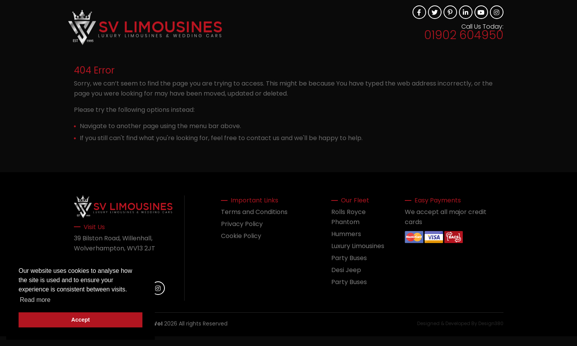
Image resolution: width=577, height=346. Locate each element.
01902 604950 (463, 35)
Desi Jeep (346, 269)
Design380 (490, 323)
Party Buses (349, 258)
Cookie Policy (241, 235)
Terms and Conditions (254, 211)
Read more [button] (35, 299)
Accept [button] (80, 320)
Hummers (346, 234)
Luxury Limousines (357, 246)
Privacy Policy (242, 223)
